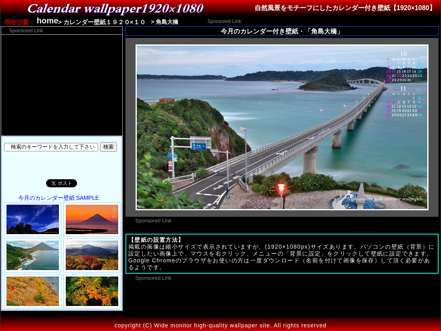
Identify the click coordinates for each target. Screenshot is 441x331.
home (47, 20)
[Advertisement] (338, 21)
